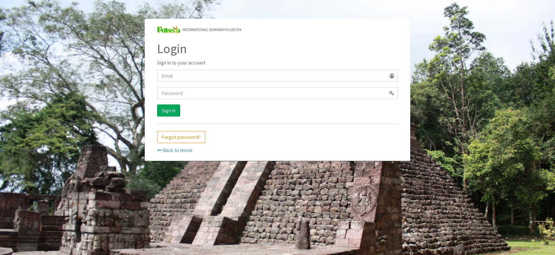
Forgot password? (181, 137)
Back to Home (175, 150)
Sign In (169, 110)
